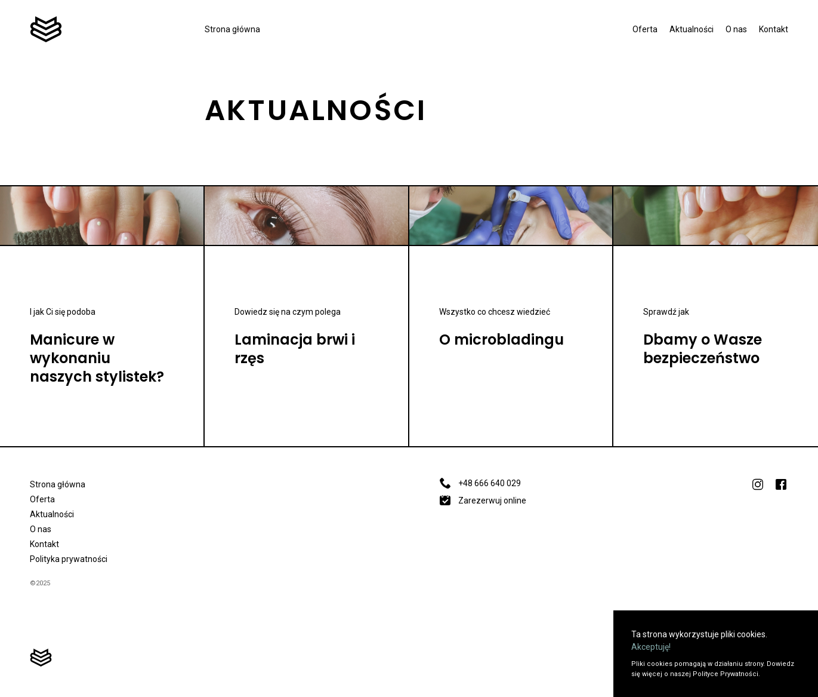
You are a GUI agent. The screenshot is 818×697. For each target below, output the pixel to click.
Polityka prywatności (68, 559)
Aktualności (691, 29)
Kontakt (773, 29)
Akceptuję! (651, 647)
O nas (736, 29)
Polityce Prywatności (725, 674)
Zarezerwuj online (482, 500)
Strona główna (232, 29)
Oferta (645, 29)
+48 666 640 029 (480, 483)
